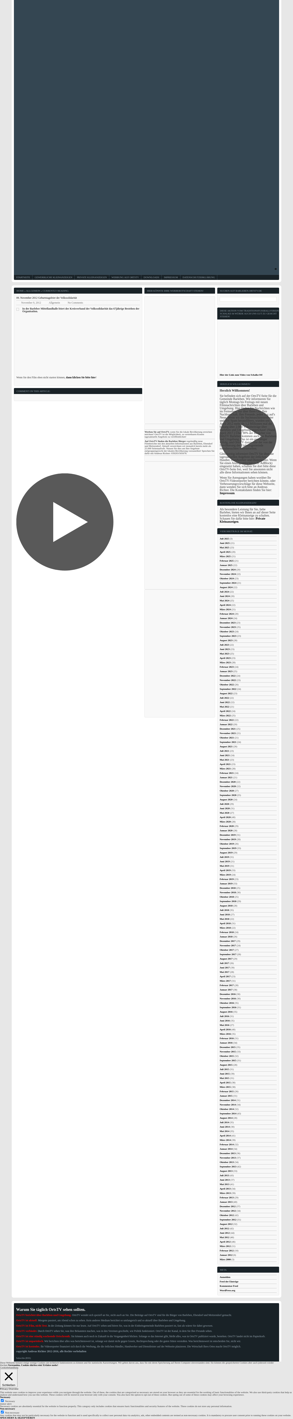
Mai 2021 (224, 759)
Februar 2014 (227, 1144)
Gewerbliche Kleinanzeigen (53, 277)
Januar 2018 (226, 936)
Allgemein (33, 290)
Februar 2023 (227, 667)
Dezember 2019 (228, 835)
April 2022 (225, 711)
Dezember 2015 (228, 1047)
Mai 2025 (224, 547)
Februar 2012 (227, 1250)
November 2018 (228, 892)
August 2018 (226, 905)
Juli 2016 (224, 1016)
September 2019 (228, 848)
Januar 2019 (226, 883)
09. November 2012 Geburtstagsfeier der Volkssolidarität (46, 297)
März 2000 (225, 1259)
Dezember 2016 (228, 994)
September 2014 (228, 1113)
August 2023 (226, 640)
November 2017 (228, 945)
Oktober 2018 (227, 896)
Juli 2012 (224, 1228)
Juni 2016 (225, 1020)
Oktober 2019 (227, 843)
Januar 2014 (226, 1148)
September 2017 (228, 954)
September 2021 (228, 742)
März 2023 (225, 662)
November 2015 (228, 1051)
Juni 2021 (225, 755)
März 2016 (225, 1034)
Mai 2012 (224, 1237)
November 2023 (228, 627)
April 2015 (225, 1082)
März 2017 (225, 980)
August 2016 (226, 1011)
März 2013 (225, 1193)
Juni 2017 (225, 967)
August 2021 (226, 746)
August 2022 (226, 693)
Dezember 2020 (228, 781)
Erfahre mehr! (50, 1365)
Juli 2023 (224, 644)
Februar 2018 (227, 932)
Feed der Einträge (229, 1281)
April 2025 (225, 552)
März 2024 (225, 609)
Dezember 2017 (228, 941)
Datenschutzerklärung (199, 277)
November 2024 (228, 574)
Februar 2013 (227, 1197)
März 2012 (225, 1246)
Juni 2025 (225, 543)
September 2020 (228, 795)
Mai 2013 (224, 1184)
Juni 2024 (225, 596)
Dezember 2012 (228, 1206)
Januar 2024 (226, 618)
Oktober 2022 (227, 684)
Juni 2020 (225, 808)
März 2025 (225, 556)
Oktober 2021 (227, 737)
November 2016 (228, 998)
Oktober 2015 (227, 1056)
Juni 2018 (225, 914)
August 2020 (226, 799)
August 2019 (226, 852)
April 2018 (225, 923)
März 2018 (225, 927)
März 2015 (225, 1087)
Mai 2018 (224, 919)
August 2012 (226, 1224)
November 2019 (228, 839)
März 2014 (225, 1140)
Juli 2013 (224, 1175)
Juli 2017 (224, 963)
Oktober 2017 (227, 950)
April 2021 (225, 764)
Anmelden (225, 1277)
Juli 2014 (224, 1122)
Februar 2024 (227, 613)
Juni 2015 (225, 1073)
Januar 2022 (226, 724)
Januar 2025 (226, 565)
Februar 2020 (227, 826)
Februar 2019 (227, 879)
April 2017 (225, 976)
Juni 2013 (225, 1179)
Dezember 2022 (228, 675)
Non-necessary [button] (7, 1408)
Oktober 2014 (227, 1109)
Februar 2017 (227, 985)
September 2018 (228, 901)
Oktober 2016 (227, 1003)
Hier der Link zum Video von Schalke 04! (241, 374)
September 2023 (228, 636)
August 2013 (226, 1171)
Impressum (171, 277)
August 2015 (226, 1064)
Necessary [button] (5, 1397)
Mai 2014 (224, 1131)
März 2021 (225, 768)
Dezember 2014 (228, 1100)
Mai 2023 (224, 653)
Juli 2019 (224, 857)
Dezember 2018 (228, 888)
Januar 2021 (226, 777)
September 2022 (228, 689)
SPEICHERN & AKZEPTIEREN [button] (17, 1417)
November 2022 (228, 680)
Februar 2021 (227, 773)
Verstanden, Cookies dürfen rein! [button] (25, 1365)
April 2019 (225, 870)
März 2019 (225, 874)
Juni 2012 (225, 1233)
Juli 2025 (224, 538)
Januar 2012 (226, 1255)
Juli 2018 (224, 910)
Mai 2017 (224, 972)
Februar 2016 (227, 1038)
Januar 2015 (226, 1095)
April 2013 (225, 1188)
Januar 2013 (226, 1202)
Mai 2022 (224, 706)
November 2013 (228, 1157)
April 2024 (225, 605)
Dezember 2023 (228, 622)
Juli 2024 (224, 591)
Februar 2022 (227, 720)
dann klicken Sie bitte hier (81, 377)
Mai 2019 (224, 865)
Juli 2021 (224, 751)
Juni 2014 (225, 1126)
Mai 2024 (224, 600)
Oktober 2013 (227, 1162)
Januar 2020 (226, 830)
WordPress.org (227, 1290)
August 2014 (226, 1118)
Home (20, 290)
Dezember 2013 (228, 1153)
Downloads (151, 277)
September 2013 (228, 1166)
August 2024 (226, 587)
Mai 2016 (224, 1025)
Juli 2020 (224, 804)
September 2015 (228, 1060)
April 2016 (225, 1029)
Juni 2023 (225, 649)
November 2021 (228, 733)
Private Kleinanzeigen (92, 277)
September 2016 (228, 1007)
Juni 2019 (225, 861)
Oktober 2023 (227, 631)
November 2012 (228, 1210)
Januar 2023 (226, 671)
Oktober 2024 (227, 578)
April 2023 (225, 658)
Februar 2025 (227, 560)
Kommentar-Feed (229, 1286)
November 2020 (228, 786)
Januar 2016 (226, 1042)
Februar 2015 (227, 1091)
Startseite (23, 277)
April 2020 (225, 817)
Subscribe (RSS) (23, 1358)
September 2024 (228, 582)
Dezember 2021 (228, 728)
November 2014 (228, 1104)
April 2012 (225, 1241)
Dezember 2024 (228, 569)
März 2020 (225, 821)
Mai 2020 (224, 812)
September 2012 (228, 1219)
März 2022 (225, 715)
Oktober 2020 (227, 790)
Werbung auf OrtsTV (125, 277)
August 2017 (226, 958)
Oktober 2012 (227, 1215)
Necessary (10, 1401)
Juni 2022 (225, 702)
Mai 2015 (224, 1078)
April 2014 (225, 1135)
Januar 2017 (226, 989)
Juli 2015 (224, 1069)
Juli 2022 (224, 697)
